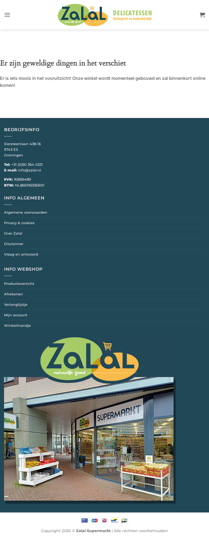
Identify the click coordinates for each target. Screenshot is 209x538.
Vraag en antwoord (21, 254)
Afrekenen (13, 294)
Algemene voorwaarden (25, 212)
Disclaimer (13, 244)
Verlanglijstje (15, 304)
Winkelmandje (17, 325)
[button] (7, 14)
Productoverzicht (19, 283)
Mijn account (15, 315)
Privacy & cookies (19, 223)
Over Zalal (13, 233)
